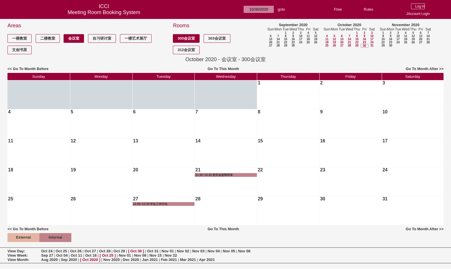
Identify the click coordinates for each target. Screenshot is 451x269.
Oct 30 (136, 251)
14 (278, 39)
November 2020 (405, 25)
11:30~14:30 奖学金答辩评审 (214, 175)
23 (293, 42)
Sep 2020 (69, 260)
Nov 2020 (111, 260)
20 (270, 42)
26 (315, 42)
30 (293, 45)
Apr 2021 (207, 260)
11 (308, 36)
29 (285, 45)
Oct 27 (90, 251)
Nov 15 (155, 255)
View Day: (16, 251)
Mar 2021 (188, 260)
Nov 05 (229, 251)
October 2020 (349, 25)
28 (278, 45)
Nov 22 (171, 255)
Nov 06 (244, 251)
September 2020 (293, 25)
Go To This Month (223, 69)
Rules (368, 9)
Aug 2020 (49, 260)
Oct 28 (104, 251)
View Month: (18, 260)
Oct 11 (76, 255)
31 (372, 45)
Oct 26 (76, 251)
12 (315, 36)
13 (270, 39)
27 (270, 45)
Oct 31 (152, 251)
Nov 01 (168, 251)
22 (285, 42)
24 (300, 42)
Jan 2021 (150, 260)
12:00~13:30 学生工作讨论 (150, 204)
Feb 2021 (169, 260)
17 (300, 39)
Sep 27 (47, 255)
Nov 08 (140, 255)
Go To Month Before (31, 69)
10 (300, 36)
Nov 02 (183, 251)
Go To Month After (422, 69)
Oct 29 (119, 251)
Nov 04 (214, 251)
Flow (338, 9)
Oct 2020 (90, 260)
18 (308, 39)
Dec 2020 (131, 260)
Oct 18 (91, 255)
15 (285, 39)
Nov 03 (198, 251)
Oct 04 (62, 255)
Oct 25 (61, 251)
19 (315, 39)
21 (278, 42)
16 (293, 39)
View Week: (17, 255)
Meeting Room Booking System (104, 12)
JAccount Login (418, 14)
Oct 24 (47, 251)
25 (308, 42)
